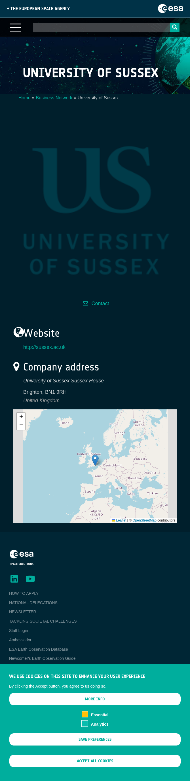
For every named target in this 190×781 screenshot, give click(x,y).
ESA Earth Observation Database (38, 649)
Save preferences (95, 742)
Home (24, 97)
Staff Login (18, 630)
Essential (99, 718)
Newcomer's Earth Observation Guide (42, 658)
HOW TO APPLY (24, 593)
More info (95, 702)
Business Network (54, 97)
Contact (100, 303)
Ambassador (20, 640)
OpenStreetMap (144, 520)
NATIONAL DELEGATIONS (33, 602)
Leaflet (119, 520)
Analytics (100, 727)
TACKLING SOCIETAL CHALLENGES (43, 621)
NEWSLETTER (22, 612)
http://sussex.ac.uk (44, 347)
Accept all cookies (95, 764)
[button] (95, 460)
